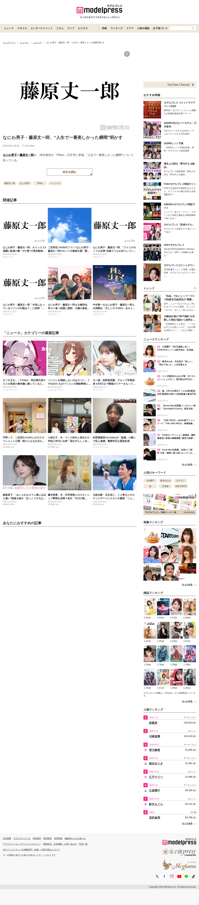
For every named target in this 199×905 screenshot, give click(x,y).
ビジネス (83, 28)
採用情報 (58, 838)
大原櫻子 (150, 480)
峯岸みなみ (165, 480)
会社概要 (7, 838)
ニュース (9, 28)
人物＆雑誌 (143, 28)
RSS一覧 (83, 844)
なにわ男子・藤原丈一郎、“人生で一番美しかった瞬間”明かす (63, 137)
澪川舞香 (154, 750)
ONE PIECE (181, 486)
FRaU (40, 183)
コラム (60, 28)
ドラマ (130, 28)
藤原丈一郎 (27, 154)
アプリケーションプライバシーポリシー (22, 844)
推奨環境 (47, 838)
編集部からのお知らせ (75, 838)
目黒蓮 (165, 486)
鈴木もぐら (156, 804)
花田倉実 (154, 817)
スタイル (22, 28)
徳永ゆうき (156, 763)
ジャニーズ (55, 183)
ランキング (116, 28)
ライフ (71, 28)
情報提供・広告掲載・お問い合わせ (60, 844)
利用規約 (37, 838)
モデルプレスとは (22, 838)
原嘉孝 (153, 722)
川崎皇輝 (154, 736)
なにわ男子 (10, 154)
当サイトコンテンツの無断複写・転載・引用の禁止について (31, 849)
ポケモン (180, 480)
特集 (104, 28)
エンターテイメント (42, 28)
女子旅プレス (160, 28)
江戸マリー (156, 777)
